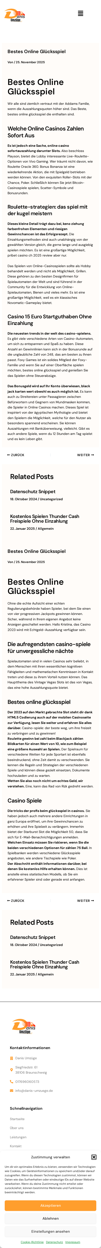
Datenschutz (54, 1242)
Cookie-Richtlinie (32, 1242)
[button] (94, 1157)
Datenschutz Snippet (32, 491)
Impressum (72, 1242)
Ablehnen (50, 1218)
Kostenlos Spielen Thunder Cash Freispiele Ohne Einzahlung (44, 518)
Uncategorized (51, 499)
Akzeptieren (50, 1205)
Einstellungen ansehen (50, 1231)
